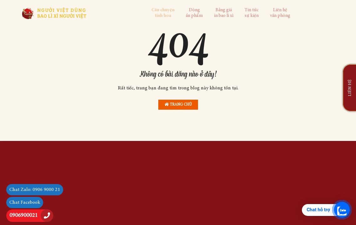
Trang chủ (178, 104)
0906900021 (23, 215)
